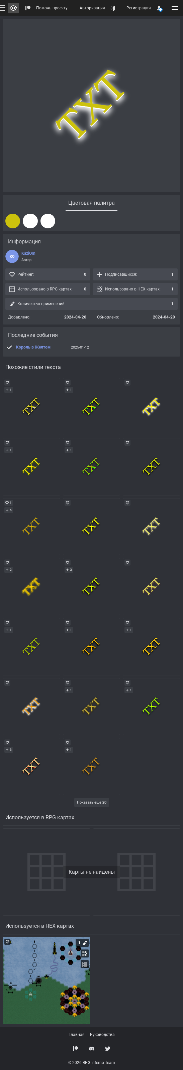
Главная (77, 1035)
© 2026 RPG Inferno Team (91, 1063)
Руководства (102, 1035)
